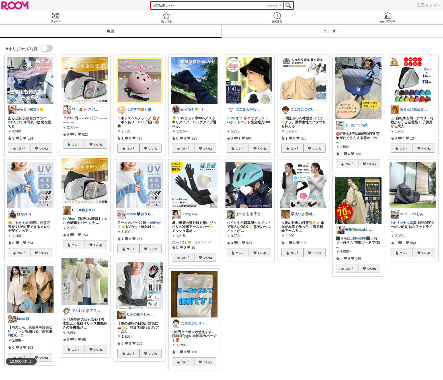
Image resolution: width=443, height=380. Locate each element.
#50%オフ (234, 118)
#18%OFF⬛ (360, 238)
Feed (55, 17)
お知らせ (277, 17)
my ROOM (387, 17)
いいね (43, 148)
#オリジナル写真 (21, 122)
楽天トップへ (429, 5)
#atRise (69, 219)
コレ (21, 148)
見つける (166, 17)
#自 (377, 242)
